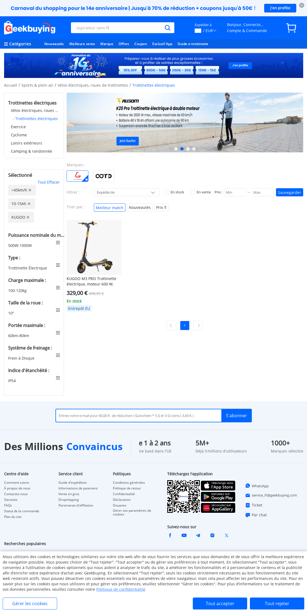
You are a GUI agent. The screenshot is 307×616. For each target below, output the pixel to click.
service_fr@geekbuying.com (271, 495)
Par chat (256, 515)
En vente (201, 192)
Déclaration (122, 500)
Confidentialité (124, 494)
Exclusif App (162, 44)
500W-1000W (20, 245)
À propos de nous (17, 488)
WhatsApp (257, 485)
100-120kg (18, 290)
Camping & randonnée (31, 151)
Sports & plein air (37, 85)
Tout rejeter (277, 603)
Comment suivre (16, 483)
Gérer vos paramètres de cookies (132, 512)
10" (11, 313)
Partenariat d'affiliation (75, 505)
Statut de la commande (21, 511)
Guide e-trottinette (193, 44)
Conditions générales (129, 483)
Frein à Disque (22, 358)
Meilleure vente (82, 44)
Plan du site (12, 517)
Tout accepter (220, 603)
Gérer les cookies (30, 603)
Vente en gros (68, 494)
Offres (124, 44)
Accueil (10, 85)
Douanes (119, 505)
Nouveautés (54, 44)
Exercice (18, 126)
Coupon (140, 44)
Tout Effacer (49, 182)
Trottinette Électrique (28, 268)
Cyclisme (19, 134)
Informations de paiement (78, 488)
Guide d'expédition (72, 483)
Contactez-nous (16, 494)
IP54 (12, 380)
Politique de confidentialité (120, 589)
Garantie (10, 500)
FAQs (8, 505)
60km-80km (19, 335)
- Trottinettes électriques (35, 118)
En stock (174, 192)
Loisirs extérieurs (26, 143)
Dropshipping (68, 500)
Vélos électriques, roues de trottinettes (93, 85)
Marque (106, 44)
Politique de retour (127, 488)
